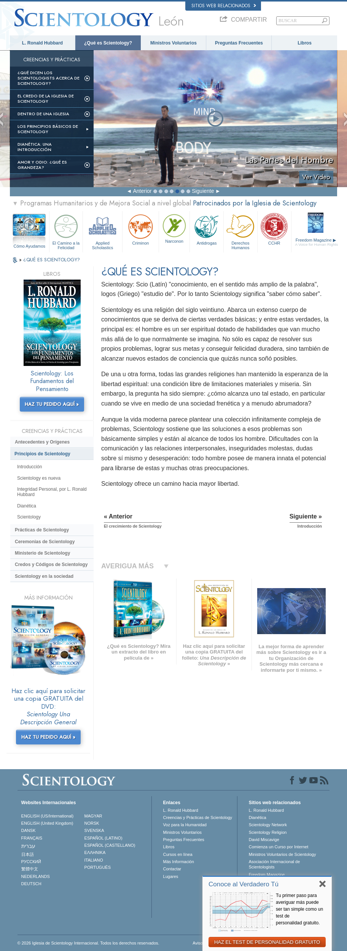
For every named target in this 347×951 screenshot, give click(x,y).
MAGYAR (93, 816)
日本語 (27, 854)
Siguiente (203, 191)
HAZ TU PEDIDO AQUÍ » (52, 404)
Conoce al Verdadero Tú (244, 884)
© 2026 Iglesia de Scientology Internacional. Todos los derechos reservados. (88, 943)
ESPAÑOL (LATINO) (103, 838)
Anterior (142, 191)
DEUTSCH (31, 883)
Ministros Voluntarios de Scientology (282, 854)
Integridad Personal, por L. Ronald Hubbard (52, 492)
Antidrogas (206, 228)
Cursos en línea (178, 854)
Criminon (140, 228)
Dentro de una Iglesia (43, 114)
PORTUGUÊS (97, 867)
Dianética (26, 506)
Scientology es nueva (38, 478)
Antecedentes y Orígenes (42, 442)
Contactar (172, 869)
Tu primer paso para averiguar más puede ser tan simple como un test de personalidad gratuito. (299, 909)
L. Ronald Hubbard (42, 43)
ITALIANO (93, 860)
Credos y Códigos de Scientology (51, 564)
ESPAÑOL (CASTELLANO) (109, 845)
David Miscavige (264, 839)
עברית (28, 846)
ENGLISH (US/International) (47, 816)
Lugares (170, 876)
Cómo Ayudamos (29, 246)
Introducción (29, 466)
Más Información (178, 861)
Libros (305, 43)
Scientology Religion (268, 832)
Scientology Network (268, 824)
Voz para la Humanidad (185, 824)
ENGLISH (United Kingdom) (47, 823)
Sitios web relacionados (223, 5)
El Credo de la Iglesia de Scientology (46, 98)
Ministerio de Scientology (42, 553)
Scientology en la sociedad (44, 576)
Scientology (29, 517)
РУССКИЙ (31, 861)
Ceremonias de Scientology (45, 541)
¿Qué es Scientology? (108, 43)
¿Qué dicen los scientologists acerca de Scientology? (49, 78)
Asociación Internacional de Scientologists (274, 864)
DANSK (28, 830)
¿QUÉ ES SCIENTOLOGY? (51, 259)
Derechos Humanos (240, 230)
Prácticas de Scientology (42, 530)
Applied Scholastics (102, 230)
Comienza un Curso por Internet (279, 846)
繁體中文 (29, 869)
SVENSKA (94, 830)
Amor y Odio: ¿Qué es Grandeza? (42, 164)
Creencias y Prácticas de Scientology (197, 817)
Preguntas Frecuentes (239, 43)
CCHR (274, 228)
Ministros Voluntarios (173, 43)
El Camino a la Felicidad (66, 230)
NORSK (91, 823)
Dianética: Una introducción (35, 147)
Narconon (174, 227)
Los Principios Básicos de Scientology (48, 129)
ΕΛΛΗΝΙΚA (95, 852)
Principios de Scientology (42, 453)
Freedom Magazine (316, 242)
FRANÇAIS (32, 838)
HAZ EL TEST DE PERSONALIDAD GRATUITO (267, 942)
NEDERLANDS (35, 876)
